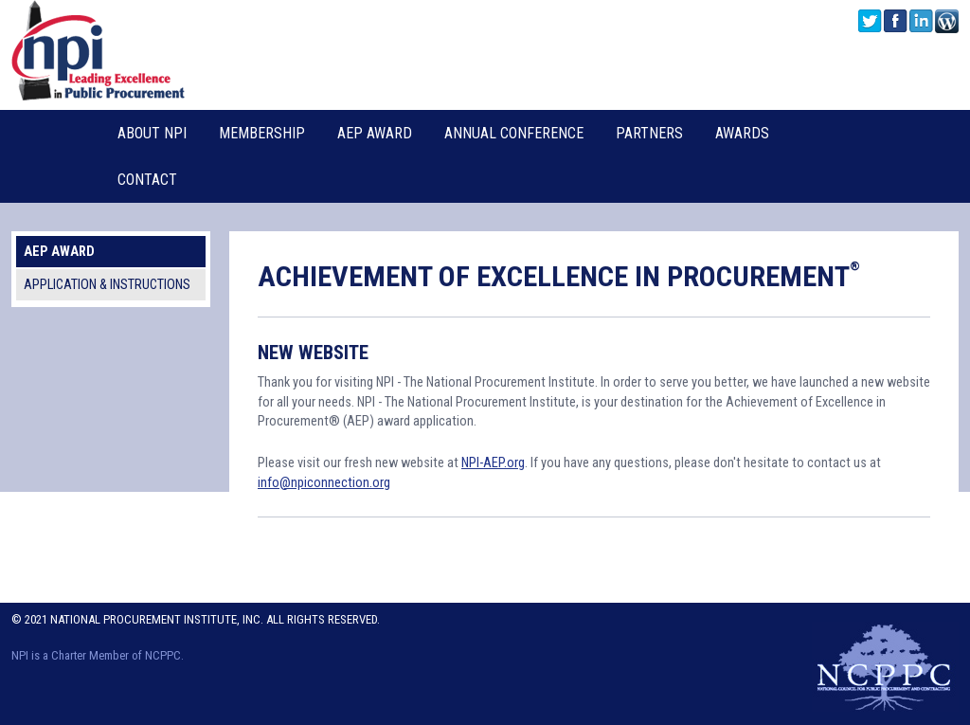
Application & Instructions (107, 285)
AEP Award (374, 133)
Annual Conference (514, 133)
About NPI (152, 133)
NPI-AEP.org (493, 463)
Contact (147, 180)
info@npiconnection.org (324, 483)
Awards (742, 133)
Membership (262, 133)
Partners (649, 133)
